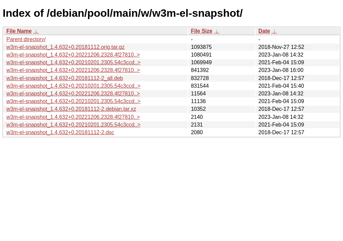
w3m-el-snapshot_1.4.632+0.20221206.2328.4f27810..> (73, 55)
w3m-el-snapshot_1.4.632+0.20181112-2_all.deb (64, 78)
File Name (19, 31)
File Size (201, 31)
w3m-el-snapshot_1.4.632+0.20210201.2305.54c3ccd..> (73, 62)
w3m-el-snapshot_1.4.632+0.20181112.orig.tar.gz (65, 47)
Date (264, 31)
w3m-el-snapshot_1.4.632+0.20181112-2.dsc (60, 132)
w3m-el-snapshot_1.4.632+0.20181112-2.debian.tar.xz (71, 109)
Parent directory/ (26, 39)
